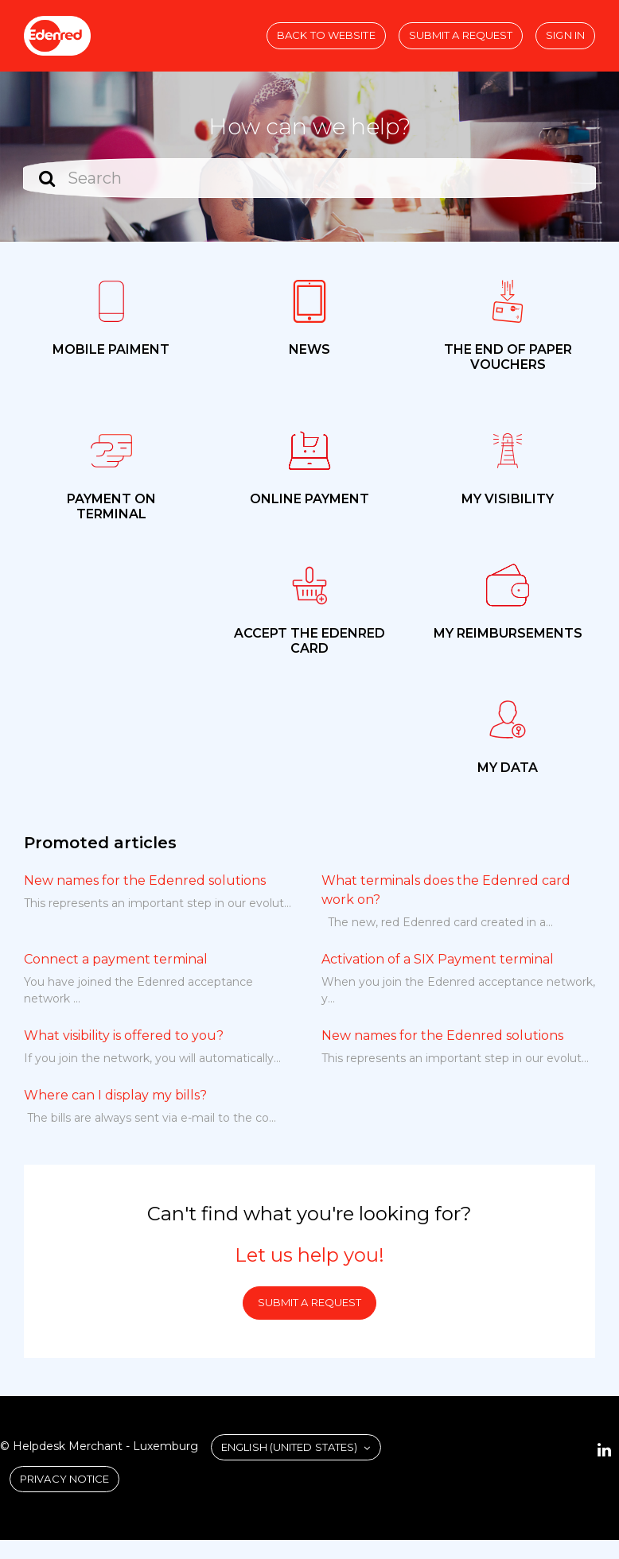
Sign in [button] (565, 35)
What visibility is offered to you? (124, 1035)
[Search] (309, 178)
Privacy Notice (64, 1478)
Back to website (326, 35)
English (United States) (290, 1447)
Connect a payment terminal (116, 959)
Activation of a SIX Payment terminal (437, 959)
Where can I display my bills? (115, 1095)
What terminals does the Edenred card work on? (445, 890)
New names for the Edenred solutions (145, 880)
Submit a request (461, 35)
